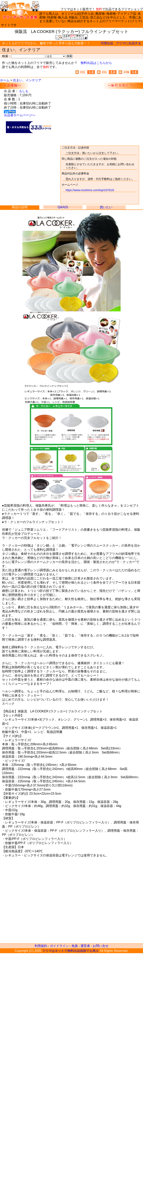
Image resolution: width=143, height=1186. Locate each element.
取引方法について (99, 175)
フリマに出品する (128, 43)
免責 (75, 946)
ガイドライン (59, 946)
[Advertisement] (29, 139)
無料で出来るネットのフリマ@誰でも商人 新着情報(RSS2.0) (107, 72)
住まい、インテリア (27, 80)
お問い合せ (100, 946)
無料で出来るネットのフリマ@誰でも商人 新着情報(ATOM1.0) (129, 72)
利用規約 (41, 946)
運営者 (85, 946)
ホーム (4, 80)
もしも (23, 91)
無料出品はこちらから (96, 62)
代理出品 (107, 43)
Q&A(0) (63, 207)
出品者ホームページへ (19, 115)
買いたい (106, 207)
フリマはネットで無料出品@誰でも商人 (70, 950)
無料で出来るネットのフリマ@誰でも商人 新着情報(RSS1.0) (86, 72)
